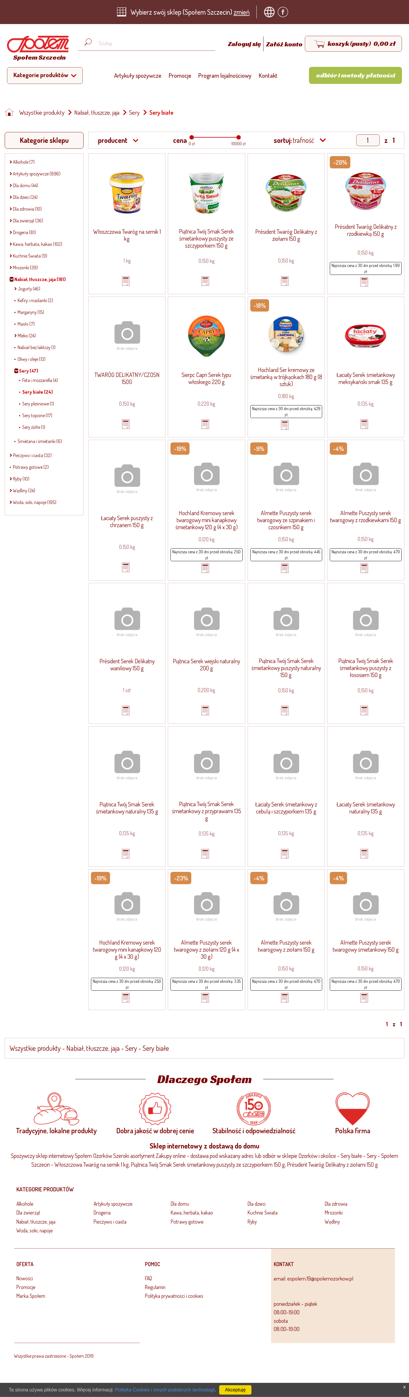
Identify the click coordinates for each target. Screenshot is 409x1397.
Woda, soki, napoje (34, 1230)
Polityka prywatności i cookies (174, 1296)
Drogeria (102, 1212)
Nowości (24, 1278)
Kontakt (268, 75)
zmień (242, 11)
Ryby (252, 1221)
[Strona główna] (36, 49)
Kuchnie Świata (263, 1212)
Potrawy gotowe (187, 1221)
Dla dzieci (257, 1203)
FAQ (148, 1278)
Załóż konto (284, 44)
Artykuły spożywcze (137, 75)
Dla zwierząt (28, 1212)
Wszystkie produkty (42, 112)
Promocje (180, 75)
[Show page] (368, 140)
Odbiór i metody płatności (355, 75)
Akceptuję (235, 1389)
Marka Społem (30, 1296)
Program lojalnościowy (224, 75)
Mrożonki (334, 1212)
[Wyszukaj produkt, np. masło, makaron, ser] (151, 43)
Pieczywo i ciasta (110, 1221)
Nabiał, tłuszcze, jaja (96, 112)
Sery (134, 112)
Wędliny (332, 1221)
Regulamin (155, 1287)
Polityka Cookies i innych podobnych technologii (165, 1389)
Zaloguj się (245, 44)
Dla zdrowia (336, 1203)
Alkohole (24, 1203)
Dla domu (180, 1203)
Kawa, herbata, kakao (192, 1212)
